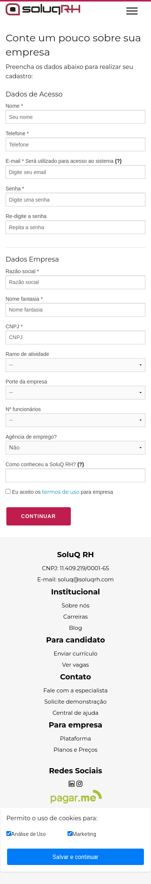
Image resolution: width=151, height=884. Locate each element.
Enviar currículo (75, 653)
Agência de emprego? (31, 437)
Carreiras (75, 616)
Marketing (81, 834)
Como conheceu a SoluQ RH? (75, 471)
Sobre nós (75, 605)
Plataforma (75, 738)
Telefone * (75, 140)
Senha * (75, 196)
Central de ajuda (75, 712)
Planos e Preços (76, 749)
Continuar (38, 516)
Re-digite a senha (75, 223)
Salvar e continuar (75, 857)
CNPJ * (75, 333)
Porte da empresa (26, 382)
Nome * (75, 113)
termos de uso (60, 492)
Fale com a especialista (75, 690)
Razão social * (75, 278)
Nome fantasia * (24, 299)
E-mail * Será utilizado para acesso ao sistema (75, 168)
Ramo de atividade (27, 354)
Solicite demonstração (75, 701)
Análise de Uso (26, 834)
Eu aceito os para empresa (59, 492)
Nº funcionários (23, 409)
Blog (75, 627)
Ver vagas (75, 664)
